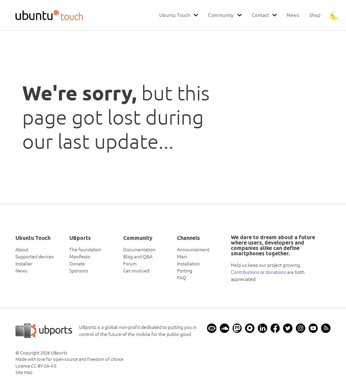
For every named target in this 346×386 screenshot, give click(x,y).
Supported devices (34, 256)
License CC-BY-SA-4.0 (35, 366)
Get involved (136, 270)
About (21, 249)
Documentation (139, 249)
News (293, 15)
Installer (23, 263)
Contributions (245, 272)
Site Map (24, 372)
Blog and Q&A (137, 256)
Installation (188, 263)
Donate (77, 263)
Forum (130, 263)
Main (182, 256)
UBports (59, 352)
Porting (184, 270)
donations (276, 272)
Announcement (193, 249)
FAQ (181, 278)
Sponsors (78, 270)
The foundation (85, 249)
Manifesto (79, 256)
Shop (314, 15)
